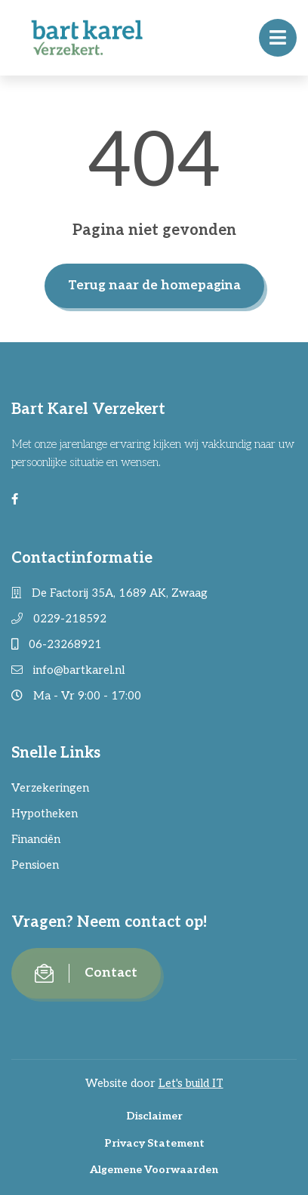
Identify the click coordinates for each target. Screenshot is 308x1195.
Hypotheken (44, 813)
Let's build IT (191, 1083)
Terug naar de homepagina (154, 285)
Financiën (35, 839)
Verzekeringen (50, 788)
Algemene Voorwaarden (154, 1169)
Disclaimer (154, 1116)
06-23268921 (56, 644)
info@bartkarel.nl (68, 670)
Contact (86, 973)
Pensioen (35, 865)
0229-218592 (58, 618)
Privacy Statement (154, 1143)
